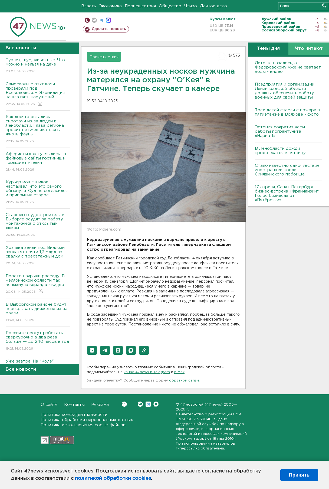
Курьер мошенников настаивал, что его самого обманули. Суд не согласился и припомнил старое (38, 192)
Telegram (148, 404)
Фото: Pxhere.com (104, 229)
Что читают (309, 49)
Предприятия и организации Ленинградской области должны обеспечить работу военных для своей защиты (284, 91)
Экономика (110, 6)
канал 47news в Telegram (147, 372)
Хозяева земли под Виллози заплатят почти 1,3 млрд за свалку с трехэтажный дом (38, 256)
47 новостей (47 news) (201, 404)
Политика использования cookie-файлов (83, 425)
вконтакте (94, 20)
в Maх (179, 372)
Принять (299, 475)
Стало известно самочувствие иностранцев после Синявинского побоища (287, 170)
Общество (170, 6)
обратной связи (184, 380)
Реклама (100, 404)
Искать (324, 6)
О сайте (49, 404)
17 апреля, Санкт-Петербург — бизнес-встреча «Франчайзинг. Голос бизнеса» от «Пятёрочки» (287, 193)
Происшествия (140, 6)
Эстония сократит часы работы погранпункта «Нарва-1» (280, 131)
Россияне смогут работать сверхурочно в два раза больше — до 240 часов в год (38, 341)
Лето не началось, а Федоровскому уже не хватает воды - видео (288, 67)
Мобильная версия (87, 20)
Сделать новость (109, 29)
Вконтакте (124, 404)
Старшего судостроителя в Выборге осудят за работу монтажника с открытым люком (38, 225)
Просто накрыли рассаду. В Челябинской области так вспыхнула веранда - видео (38, 284)
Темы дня (268, 49)
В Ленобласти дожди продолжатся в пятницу (280, 151)
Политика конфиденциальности (74, 414)
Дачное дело (213, 6)
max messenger (108, 20)
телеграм (101, 20)
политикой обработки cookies (113, 478)
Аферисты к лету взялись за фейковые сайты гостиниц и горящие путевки (38, 162)
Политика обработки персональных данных (87, 420)
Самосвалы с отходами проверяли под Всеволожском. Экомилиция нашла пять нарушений (38, 94)
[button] (92, 350)
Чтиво (190, 6)
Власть (88, 6)
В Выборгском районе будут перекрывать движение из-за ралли (38, 312)
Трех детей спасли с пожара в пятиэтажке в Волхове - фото (287, 112)
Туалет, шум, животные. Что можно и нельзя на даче (38, 66)
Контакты (74, 404)
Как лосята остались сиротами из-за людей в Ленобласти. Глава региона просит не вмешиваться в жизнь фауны (38, 129)
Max (156, 404)
